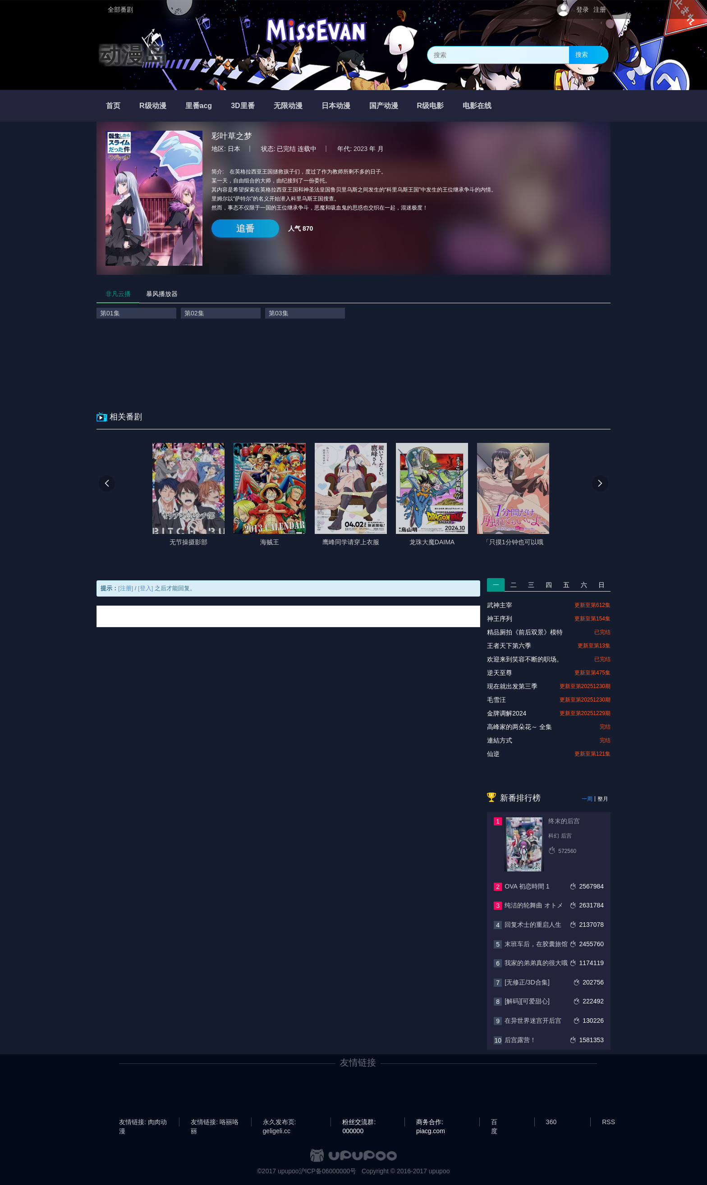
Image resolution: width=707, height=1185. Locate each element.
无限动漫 (288, 105)
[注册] (125, 588)
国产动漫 (383, 105)
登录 (582, 9)
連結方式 (499, 740)
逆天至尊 (499, 672)
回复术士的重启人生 (533, 924)
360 (551, 1122)
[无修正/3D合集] (527, 982)
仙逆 (493, 753)
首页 (113, 105)
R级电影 (430, 105)
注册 (599, 9)
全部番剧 (120, 9)
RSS (608, 1122)
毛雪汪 (496, 699)
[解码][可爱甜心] (527, 1001)
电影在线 (477, 105)
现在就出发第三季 (512, 686)
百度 (494, 1122)
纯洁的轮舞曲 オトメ (534, 905)
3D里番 (242, 105)
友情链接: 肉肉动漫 (143, 1122)
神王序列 (499, 618)
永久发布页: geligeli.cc (279, 1122)
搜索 (581, 54)
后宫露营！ (520, 1040)
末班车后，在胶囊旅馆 (536, 944)
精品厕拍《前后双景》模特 (525, 632)
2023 (360, 149)
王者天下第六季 (509, 645)
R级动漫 (152, 105)
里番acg (198, 105)
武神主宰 (499, 605)
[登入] (145, 588)
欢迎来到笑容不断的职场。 (525, 659)
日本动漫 (335, 105)
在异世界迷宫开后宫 (533, 1020)
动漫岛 (132, 55)
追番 (245, 228)
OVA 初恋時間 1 (527, 886)
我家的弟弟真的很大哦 (536, 962)
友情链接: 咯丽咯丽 (215, 1122)
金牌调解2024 (506, 713)
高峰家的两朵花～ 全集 (519, 726)
